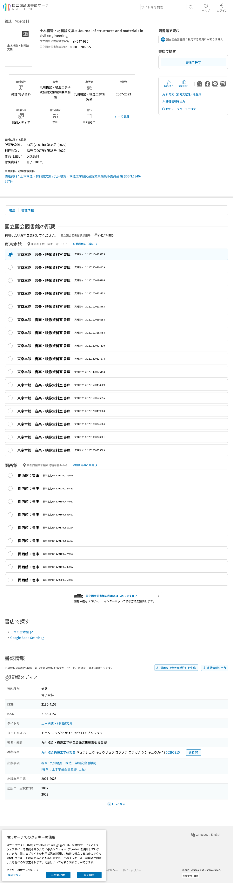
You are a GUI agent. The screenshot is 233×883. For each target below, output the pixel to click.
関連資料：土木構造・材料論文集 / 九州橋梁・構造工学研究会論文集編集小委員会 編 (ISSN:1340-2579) (73, 178)
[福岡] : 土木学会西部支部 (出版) (63, 769)
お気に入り (169, 83)
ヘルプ (206, 7)
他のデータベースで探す (179, 109)
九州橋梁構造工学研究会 (58, 752)
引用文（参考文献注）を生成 (181, 94)
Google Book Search (27, 637)
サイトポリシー (132, 870)
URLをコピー (184, 83)
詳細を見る (14, 875)
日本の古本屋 (22, 632)
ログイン (222, 7)
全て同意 (89, 875)
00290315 (173, 752)
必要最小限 (58, 875)
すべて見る (122, 116)
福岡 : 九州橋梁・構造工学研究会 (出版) (68, 763)
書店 (12, 210)
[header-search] (168, 7)
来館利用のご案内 (86, 244)
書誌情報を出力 (173, 101)
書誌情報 (27, 210)
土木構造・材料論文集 (56, 723)
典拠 (193, 752)
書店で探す (193, 62)
